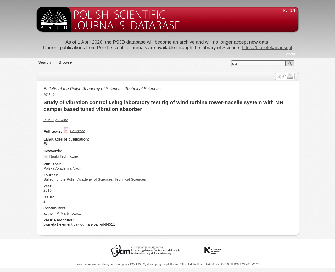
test (234, 63)
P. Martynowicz (55, 120)
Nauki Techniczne (63, 156)
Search (44, 62)
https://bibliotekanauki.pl (267, 47)
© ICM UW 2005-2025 (245, 264)
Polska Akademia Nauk (62, 168)
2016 (47, 95)
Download (77, 131)
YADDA (185, 264)
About (290, 54)
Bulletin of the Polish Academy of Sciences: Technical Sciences (102, 89)
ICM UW (136, 264)
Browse (65, 62)
